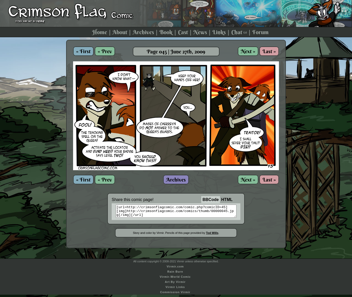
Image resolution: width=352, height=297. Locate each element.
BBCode (211, 199)
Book (165, 32)
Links (219, 32)
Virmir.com (175, 268)
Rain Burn (175, 273)
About (119, 32)
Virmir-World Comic (175, 279)
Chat (239, 32)
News (200, 32)
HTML (227, 199)
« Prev (105, 51)
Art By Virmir (175, 284)
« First (83, 51)
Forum (260, 32)
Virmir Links (175, 289)
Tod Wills (212, 235)
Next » (248, 51)
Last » (269, 51)
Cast (183, 32)
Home (99, 32)
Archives (143, 32)
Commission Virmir (175, 294)
